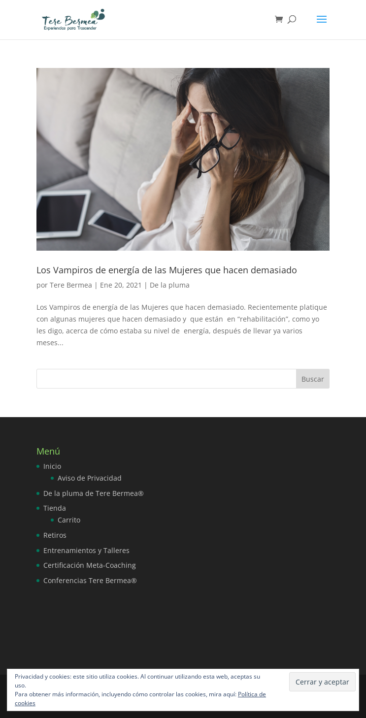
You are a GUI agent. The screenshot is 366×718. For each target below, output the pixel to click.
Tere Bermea (71, 285)
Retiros (55, 535)
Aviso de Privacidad (90, 478)
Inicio (52, 466)
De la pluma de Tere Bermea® (93, 493)
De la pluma (170, 285)
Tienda (54, 508)
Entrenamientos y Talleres (86, 550)
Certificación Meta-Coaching (89, 565)
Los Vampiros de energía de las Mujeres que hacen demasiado (166, 270)
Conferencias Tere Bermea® (90, 580)
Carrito (69, 519)
